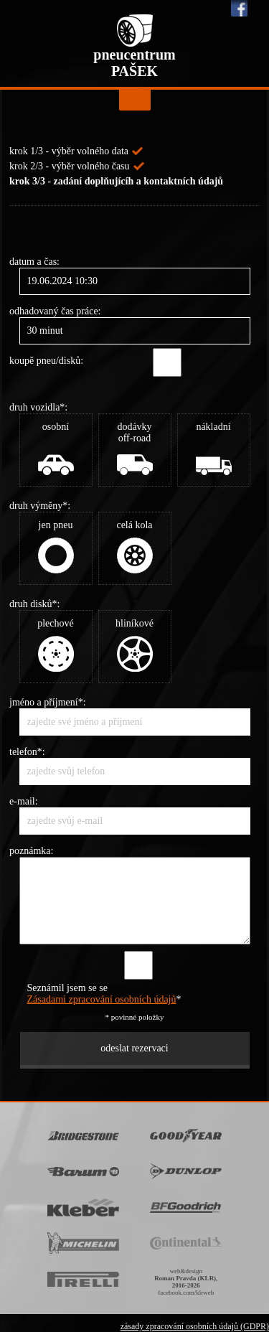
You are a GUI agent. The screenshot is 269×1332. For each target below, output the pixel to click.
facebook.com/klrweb (186, 1292)
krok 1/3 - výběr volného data (68, 151)
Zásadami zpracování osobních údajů (101, 999)
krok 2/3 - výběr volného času (69, 166)
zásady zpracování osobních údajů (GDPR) (195, 1326)
